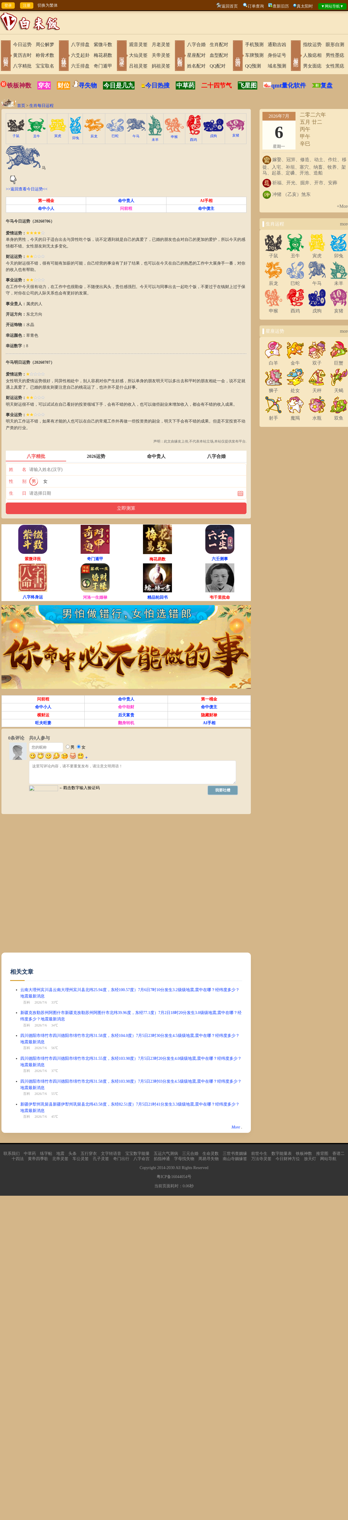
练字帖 (46, 1153)
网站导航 (328, 1159)
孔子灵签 (101, 1159)
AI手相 (206, 201)
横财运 (43, 715)
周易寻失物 (208, 1159)
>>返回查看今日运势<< (27, 189)
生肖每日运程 (41, 105)
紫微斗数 (103, 44)
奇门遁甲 (103, 65)
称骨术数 (45, 55)
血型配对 (219, 55)
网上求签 (122, 56)
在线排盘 (64, 56)
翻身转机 (126, 723)
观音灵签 (138, 44)
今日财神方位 (288, 1159)
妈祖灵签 (161, 65)
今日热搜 (155, 85)
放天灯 (310, 1159)
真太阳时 (305, 6)
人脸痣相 (312, 55)
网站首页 (6, 56)
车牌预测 (254, 55)
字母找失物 (184, 1159)
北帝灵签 (60, 1159)
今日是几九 (119, 85)
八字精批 (22, 65)
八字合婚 (196, 44)
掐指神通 (162, 1159)
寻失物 (88, 85)
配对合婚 (180, 56)
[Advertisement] (66, 886)
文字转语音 (111, 1153)
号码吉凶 (238, 56)
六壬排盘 (80, 65)
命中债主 (206, 208)
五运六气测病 (166, 1153)
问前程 (126, 208)
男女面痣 (312, 65)
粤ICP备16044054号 (174, 1177)
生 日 (17, 493)
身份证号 (277, 55)
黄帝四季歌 (38, 1159)
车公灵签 (80, 1159)
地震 (60, 1153)
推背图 (322, 1153)
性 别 (17, 481)
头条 (72, 1153)
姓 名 (17, 469)
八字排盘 (80, 44)
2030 (170, 1168)
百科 (26, 1002)
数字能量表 (281, 1153)
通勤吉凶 (277, 44)
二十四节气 (216, 85)
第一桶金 (46, 201)
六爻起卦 (80, 55)
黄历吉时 (22, 55)
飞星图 (247, 85)
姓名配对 (196, 65)
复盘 (326, 85)
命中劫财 (126, 707)
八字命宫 (141, 1159)
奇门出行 (121, 1159)
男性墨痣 (335, 55)
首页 (21, 105)
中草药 (185, 85)
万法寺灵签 (261, 1159)
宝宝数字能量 (137, 1153)
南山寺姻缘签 (235, 1159)
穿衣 (44, 85)
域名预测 (277, 65)
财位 (63, 85)
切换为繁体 (47, 5)
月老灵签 (161, 44)
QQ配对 (218, 65)
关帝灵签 (161, 55)
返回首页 (230, 6)
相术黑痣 (296, 56)
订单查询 (256, 6)
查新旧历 (281, 6)
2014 (161, 1168)
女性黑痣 (335, 65)
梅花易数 (103, 55)
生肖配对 (219, 44)
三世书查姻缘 (235, 1153)
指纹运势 (312, 44)
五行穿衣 (89, 1153)
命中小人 (46, 208)
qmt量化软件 (288, 85)
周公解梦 (45, 44)
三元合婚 (190, 1153)
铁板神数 (19, 85)
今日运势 (22, 44)
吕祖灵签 (138, 65)
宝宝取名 (45, 65)
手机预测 (254, 44)
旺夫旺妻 (43, 723)
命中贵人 (126, 201)
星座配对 (196, 55)
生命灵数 (210, 1153)
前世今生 (259, 1153)
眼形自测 (335, 44)
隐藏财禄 (209, 715)
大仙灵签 (138, 55)
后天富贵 (126, 715)
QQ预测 (253, 65)
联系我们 (11, 1153)
